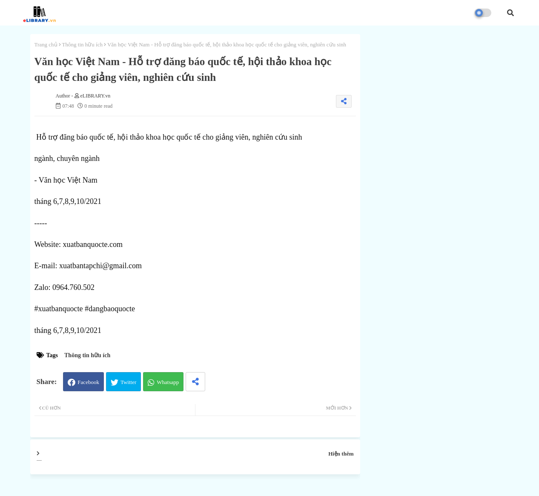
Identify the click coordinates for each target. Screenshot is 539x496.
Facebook (88, 382)
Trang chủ (45, 44)
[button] (510, 12)
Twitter (128, 382)
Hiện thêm (340, 453)
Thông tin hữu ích (82, 44)
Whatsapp (168, 382)
